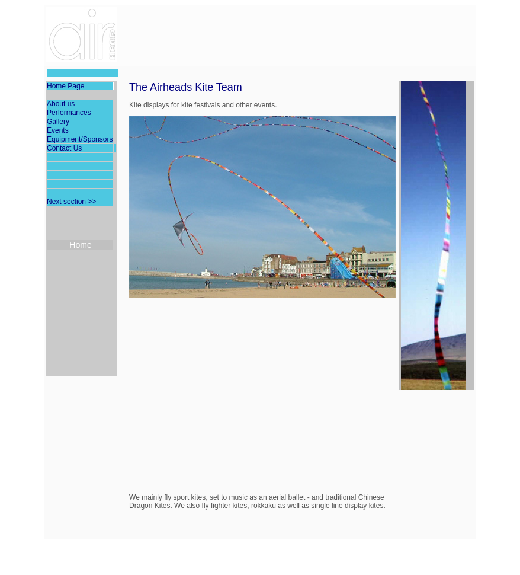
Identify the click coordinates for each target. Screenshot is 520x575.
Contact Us (64, 148)
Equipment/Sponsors (80, 139)
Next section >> (71, 201)
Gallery (58, 121)
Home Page (65, 86)
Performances (69, 112)
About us (61, 104)
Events (58, 130)
